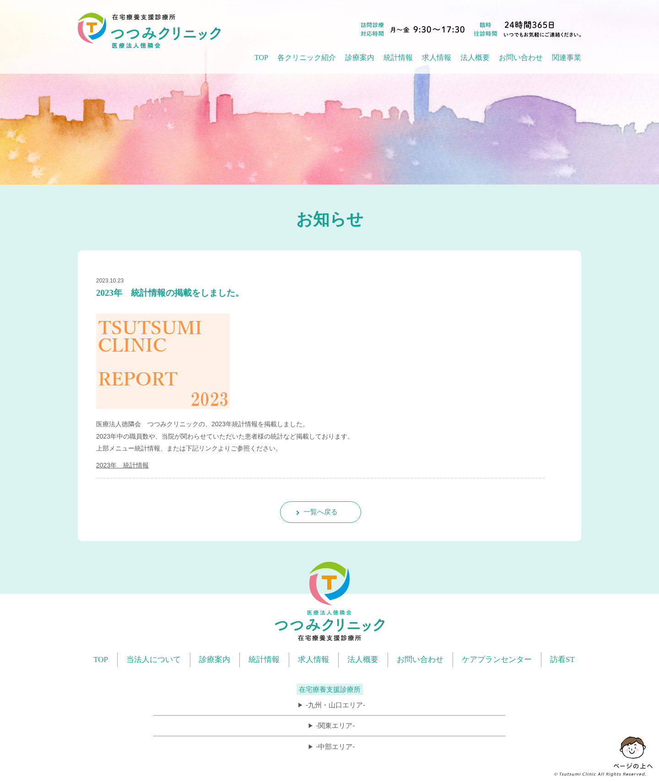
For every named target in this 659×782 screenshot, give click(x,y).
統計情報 (264, 659)
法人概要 (362, 659)
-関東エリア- (335, 725)
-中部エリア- (335, 746)
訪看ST (562, 659)
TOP (261, 57)
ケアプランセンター (497, 659)
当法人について (153, 659)
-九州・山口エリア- (335, 705)
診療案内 (214, 659)
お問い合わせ (521, 57)
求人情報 (436, 57)
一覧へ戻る (320, 512)
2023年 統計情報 (122, 465)
